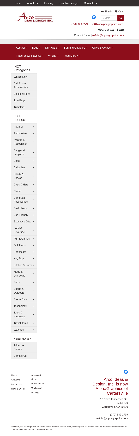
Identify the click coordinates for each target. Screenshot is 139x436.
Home (17, 3)
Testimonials (37, 388)
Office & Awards (102, 47)
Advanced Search (19, 347)
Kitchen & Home (23, 265)
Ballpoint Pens (22, 93)
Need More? (71, 55)
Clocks (18, 191)
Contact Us (90, 3)
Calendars (20, 167)
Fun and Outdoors (75, 47)
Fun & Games (22, 238)
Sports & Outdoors (19, 290)
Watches (19, 329)
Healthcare (20, 252)
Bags (36, 47)
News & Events (18, 389)
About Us (32, 3)
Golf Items (20, 245)
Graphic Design (68, 3)
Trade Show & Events (29, 55)
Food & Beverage (19, 230)
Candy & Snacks (19, 176)
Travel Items (21, 323)
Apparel (21, 47)
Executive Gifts (22, 221)
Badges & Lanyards (19, 152)
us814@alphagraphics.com (107, 24)
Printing (48, 3)
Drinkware (52, 47)
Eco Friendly (21, 215)
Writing (53, 55)
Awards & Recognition (21, 141)
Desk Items (20, 208)
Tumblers (19, 107)
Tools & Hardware (19, 314)
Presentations (37, 383)
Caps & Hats (21, 184)
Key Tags (19, 258)
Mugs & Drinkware (19, 273)
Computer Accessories (21, 199)
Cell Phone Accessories (21, 85)
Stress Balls (20, 299)
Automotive (20, 133)
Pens (17, 282)
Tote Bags (19, 100)
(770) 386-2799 (80, 24)
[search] (120, 18)
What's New (21, 76)
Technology (20, 306)
